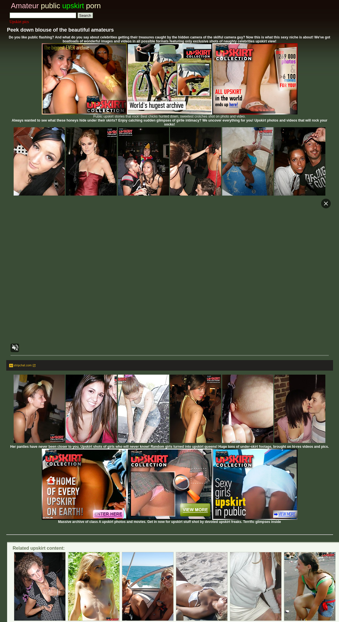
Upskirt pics (19, 22)
